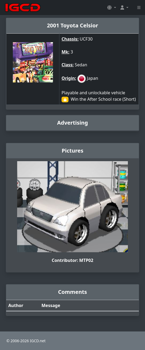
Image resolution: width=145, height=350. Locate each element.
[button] (111, 7)
